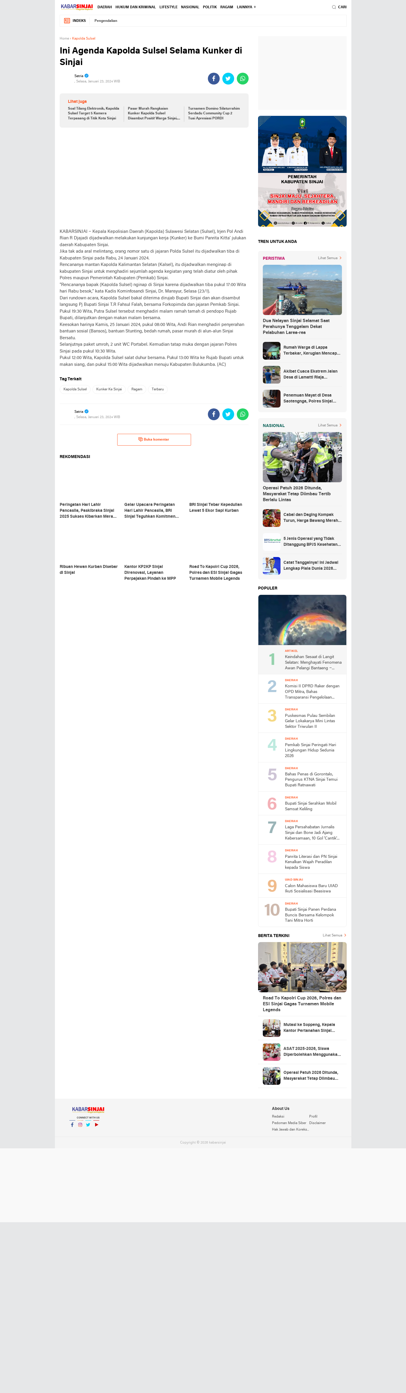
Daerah (104, 7)
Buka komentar (153, 439)
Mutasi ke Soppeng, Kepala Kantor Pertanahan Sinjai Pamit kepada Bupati (309, 1028)
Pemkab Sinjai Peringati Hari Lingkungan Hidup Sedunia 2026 (310, 750)
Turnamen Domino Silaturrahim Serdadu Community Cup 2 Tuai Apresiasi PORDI (214, 114)
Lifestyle (168, 7)
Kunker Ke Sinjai (109, 389)
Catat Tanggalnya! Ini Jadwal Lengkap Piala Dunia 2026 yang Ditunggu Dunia (310, 566)
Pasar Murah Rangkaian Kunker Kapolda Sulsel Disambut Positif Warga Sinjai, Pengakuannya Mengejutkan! (152, 114)
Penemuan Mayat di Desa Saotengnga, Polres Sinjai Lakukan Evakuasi (308, 399)
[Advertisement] (154, 178)
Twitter (88, 1127)
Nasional (190, 7)
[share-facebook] (214, 79)
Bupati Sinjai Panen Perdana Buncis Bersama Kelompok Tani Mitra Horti (310, 915)
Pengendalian (105, 21)
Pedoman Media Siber (289, 1123)
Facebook (72, 1127)
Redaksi (278, 1116)
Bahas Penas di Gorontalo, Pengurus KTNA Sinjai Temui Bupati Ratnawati (311, 780)
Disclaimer (317, 1123)
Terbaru (158, 389)
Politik (210, 7)
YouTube (96, 1127)
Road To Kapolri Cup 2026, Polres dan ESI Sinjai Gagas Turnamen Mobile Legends (302, 1004)
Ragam (226, 7)
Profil (313, 1116)
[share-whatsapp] (243, 79)
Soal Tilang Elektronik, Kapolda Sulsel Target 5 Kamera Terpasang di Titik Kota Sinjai (93, 114)
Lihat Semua (327, 258)
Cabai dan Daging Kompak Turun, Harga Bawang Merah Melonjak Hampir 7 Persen (310, 518)
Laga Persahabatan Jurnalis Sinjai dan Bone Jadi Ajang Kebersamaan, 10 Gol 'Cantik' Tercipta (311, 833)
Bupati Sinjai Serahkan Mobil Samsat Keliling (310, 806)
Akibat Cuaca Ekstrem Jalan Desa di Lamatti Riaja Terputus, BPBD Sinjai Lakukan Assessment (310, 375)
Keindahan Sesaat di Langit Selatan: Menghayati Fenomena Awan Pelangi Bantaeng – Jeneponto (313, 663)
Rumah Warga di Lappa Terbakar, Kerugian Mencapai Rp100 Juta (311, 351)
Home (64, 38)
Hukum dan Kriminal (135, 7)
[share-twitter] (228, 79)
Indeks (74, 20)
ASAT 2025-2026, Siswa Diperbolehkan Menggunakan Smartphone (311, 1052)
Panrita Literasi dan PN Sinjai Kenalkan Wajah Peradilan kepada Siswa (311, 862)
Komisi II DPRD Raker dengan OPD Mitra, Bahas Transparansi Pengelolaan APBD (312, 692)
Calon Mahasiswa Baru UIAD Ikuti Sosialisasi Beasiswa (311, 889)
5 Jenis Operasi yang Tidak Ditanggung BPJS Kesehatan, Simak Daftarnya (311, 542)
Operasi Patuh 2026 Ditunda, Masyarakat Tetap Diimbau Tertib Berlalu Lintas (297, 494)
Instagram (80, 1127)
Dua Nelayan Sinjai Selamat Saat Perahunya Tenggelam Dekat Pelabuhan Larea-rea (296, 327)
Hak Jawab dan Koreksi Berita (290, 1129)
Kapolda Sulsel (75, 389)
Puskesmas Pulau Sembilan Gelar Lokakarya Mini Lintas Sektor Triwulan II (310, 721)
